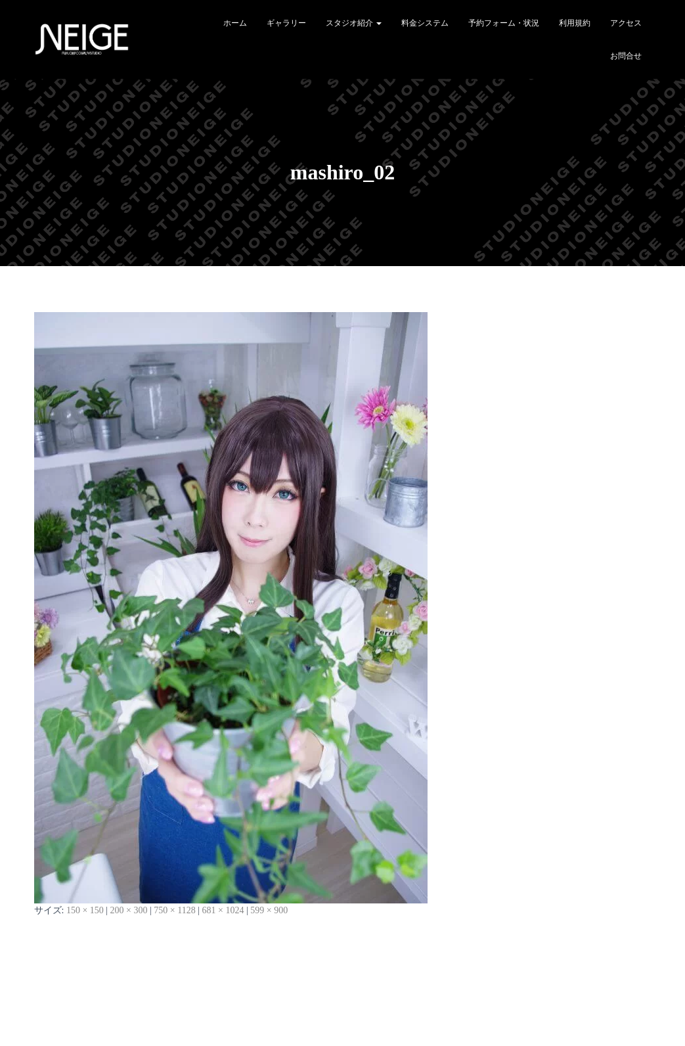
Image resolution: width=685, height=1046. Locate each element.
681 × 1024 (223, 910)
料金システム (425, 23)
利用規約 (574, 23)
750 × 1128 (174, 910)
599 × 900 (269, 910)
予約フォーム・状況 (503, 23)
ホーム (235, 23)
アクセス (626, 23)
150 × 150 (85, 910)
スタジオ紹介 (354, 23)
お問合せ (626, 55)
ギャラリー (286, 23)
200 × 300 (129, 910)
